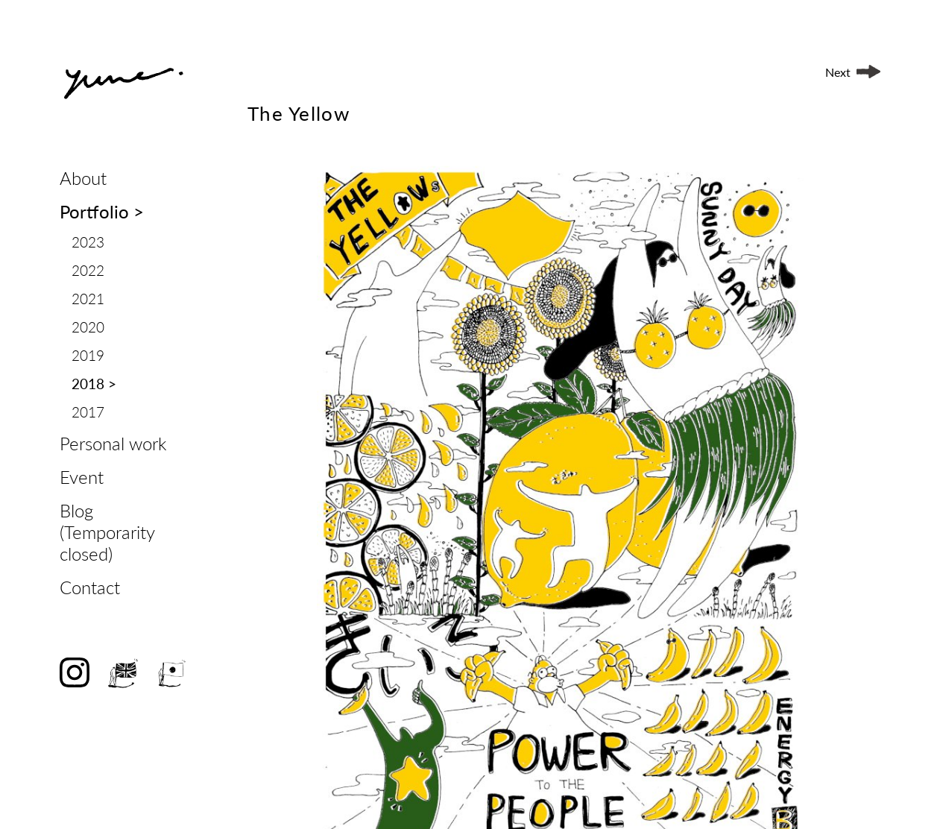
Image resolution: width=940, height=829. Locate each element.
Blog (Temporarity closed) (107, 531)
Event (82, 477)
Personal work (113, 443)
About (83, 178)
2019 (88, 355)
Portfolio (102, 211)
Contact (90, 587)
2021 (88, 299)
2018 (94, 384)
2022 (88, 270)
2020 (88, 327)
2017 (88, 412)
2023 (88, 242)
